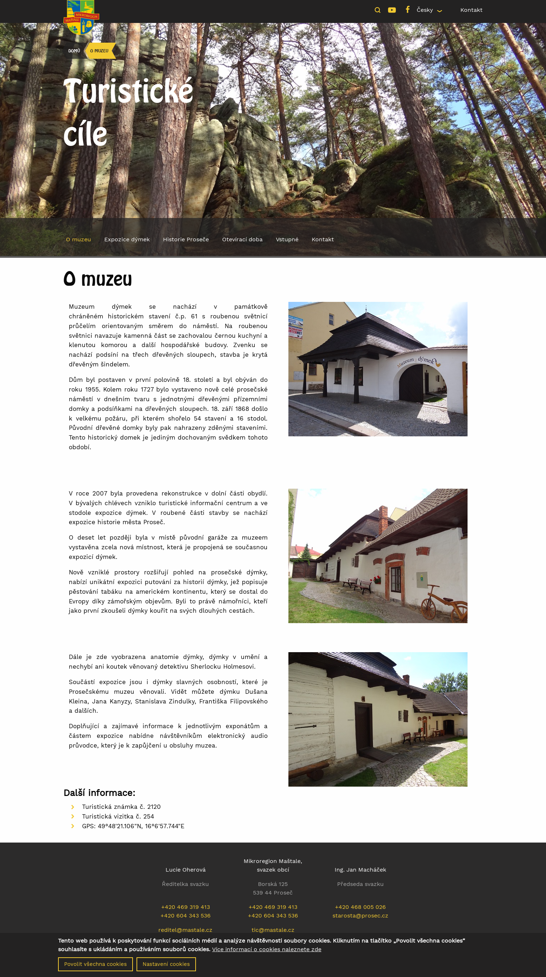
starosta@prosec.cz (360, 915)
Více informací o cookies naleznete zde (266, 950)
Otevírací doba (242, 239)
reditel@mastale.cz (185, 929)
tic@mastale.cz (273, 929)
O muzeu (99, 50)
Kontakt (471, 9)
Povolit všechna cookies (95, 965)
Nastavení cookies (166, 965)
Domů (74, 50)
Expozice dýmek (127, 239)
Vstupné (287, 239)
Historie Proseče (186, 239)
